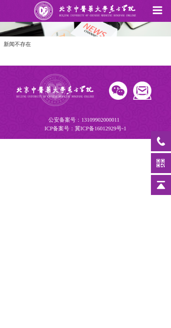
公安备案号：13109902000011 (85, 125)
